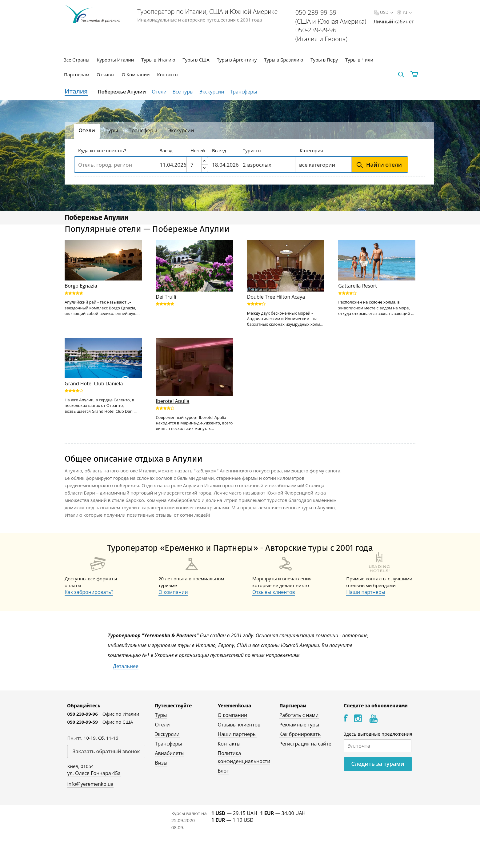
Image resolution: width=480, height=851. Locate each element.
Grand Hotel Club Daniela (94, 383)
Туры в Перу (324, 60)
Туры (161, 715)
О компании (173, 592)
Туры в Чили (359, 60)
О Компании (136, 74)
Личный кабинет (394, 21)
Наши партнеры (365, 592)
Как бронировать (300, 734)
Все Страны (76, 60)
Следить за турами (377, 763)
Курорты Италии (115, 60)
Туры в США (195, 60)
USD (386, 12)
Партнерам (76, 74)
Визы (161, 762)
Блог (223, 770)
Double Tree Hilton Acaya (276, 296)
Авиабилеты (169, 753)
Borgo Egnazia (81, 285)
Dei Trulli (166, 296)
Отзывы (105, 74)
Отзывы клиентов (273, 592)
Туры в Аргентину (237, 60)
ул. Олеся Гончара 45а (94, 773)
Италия (76, 91)
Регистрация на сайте (305, 743)
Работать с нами (299, 715)
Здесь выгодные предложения (378, 734)
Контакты (167, 74)
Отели (159, 91)
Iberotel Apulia (172, 401)
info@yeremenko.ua (90, 784)
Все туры (183, 91)
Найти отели (384, 164)
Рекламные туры (299, 724)
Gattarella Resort (357, 285)
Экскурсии (211, 91)
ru (407, 12)
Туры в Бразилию (283, 60)
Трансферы (243, 91)
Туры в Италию (158, 60)
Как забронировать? (89, 592)
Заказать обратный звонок (106, 751)
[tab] (87, 131)
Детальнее (125, 666)
